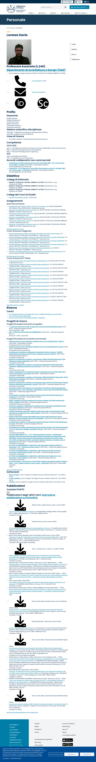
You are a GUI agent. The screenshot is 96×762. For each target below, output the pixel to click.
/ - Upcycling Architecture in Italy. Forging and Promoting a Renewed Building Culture (35, 326)
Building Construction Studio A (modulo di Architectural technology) (29, 268)
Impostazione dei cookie (56, 754)
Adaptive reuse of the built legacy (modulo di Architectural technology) (30, 248)
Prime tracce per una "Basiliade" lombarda (21, 511)
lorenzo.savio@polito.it (38, 92)
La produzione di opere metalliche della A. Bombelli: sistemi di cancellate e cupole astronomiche (37, 704)
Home (8, 28)
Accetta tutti (87, 754)
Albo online (38, 742)
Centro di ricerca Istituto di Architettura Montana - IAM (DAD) (27, 318)
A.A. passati (15, 229)
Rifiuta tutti (71, 754)
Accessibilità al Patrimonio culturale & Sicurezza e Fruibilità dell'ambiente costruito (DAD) (35, 314)
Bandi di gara (66, 726)
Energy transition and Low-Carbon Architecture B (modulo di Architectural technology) (34, 233)
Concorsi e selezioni (68, 723)
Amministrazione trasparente (43, 739)
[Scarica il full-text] (20, 505)
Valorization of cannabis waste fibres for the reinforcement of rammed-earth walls (33, 537)
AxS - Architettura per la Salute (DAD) (20, 316)
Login (79, 1)
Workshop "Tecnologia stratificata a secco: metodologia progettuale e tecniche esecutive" (36, 251)
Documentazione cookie (15, 758)
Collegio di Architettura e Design (18, 197)
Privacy (37, 732)
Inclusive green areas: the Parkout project (21, 628)
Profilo (11, 112)
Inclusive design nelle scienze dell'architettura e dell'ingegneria (28, 261)
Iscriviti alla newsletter (69, 735)
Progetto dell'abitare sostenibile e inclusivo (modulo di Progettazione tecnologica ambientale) (36, 237)
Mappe (37, 726)
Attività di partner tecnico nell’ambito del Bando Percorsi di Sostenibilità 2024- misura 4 (36, 347)
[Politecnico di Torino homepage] (16, 9)
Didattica (41, 13)
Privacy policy (6, 758)
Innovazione (65, 13)
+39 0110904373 (37, 81)
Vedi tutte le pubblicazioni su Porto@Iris (31, 496)
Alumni (64, 732)
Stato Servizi (67, 1)
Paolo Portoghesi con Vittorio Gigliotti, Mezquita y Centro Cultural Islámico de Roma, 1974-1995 (37, 564)
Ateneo (30, 13)
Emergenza (38, 729)
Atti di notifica (39, 745)
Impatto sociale (80, 13)
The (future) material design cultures (20, 213)
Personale (12, 28)
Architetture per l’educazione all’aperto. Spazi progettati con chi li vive (29, 528)
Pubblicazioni (16, 486)
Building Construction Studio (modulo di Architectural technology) (28, 296)
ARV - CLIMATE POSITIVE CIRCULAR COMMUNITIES (25, 332)
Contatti (37, 723)
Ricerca (53, 13)
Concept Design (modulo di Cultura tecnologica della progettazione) (29, 264)
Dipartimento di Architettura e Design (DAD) (36, 70)
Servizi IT (65, 729)
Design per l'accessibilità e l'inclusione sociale (23, 210)
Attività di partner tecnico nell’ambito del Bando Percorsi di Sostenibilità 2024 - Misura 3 (36, 341)
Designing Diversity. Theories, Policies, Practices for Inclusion (27, 206)
